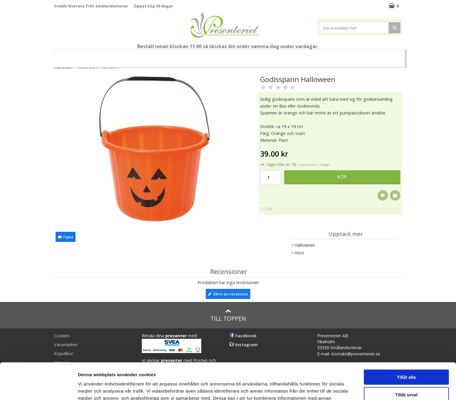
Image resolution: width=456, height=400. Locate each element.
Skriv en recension (228, 294)
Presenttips (237, 56)
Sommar (169, 56)
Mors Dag (99, 56)
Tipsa (65, 237)
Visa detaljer (323, 388)
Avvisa (406, 375)
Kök (289, 56)
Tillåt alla (406, 340)
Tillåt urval (406, 358)
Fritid (312, 56)
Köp (342, 177)
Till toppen (228, 315)
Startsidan (63, 67)
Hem (267, 56)
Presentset (201, 56)
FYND (384, 56)
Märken (362, 56)
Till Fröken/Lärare (135, 56)
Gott (336, 56)
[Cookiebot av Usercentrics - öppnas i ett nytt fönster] (38, 388)
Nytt (70, 56)
